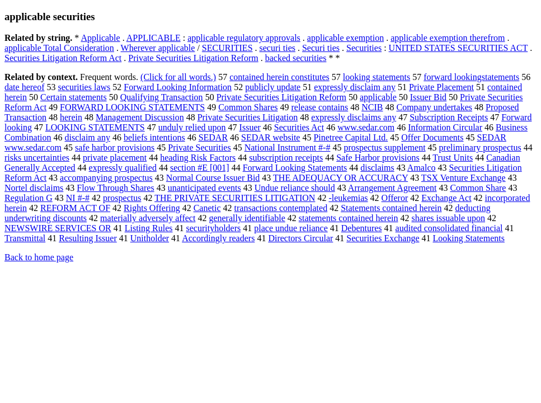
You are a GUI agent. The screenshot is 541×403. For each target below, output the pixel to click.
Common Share (478, 188)
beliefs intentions (154, 137)
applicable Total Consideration (59, 48)
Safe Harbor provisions (377, 157)
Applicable (100, 38)
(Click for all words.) (178, 77)
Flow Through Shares (115, 188)
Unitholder (149, 238)
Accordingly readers (218, 238)
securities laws (84, 87)
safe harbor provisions (114, 147)
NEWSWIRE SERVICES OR (57, 228)
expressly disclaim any (355, 87)
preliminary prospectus (480, 147)
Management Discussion (140, 117)
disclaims (377, 167)
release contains (319, 107)
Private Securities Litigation (247, 117)
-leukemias (348, 198)
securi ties (277, 48)
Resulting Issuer (88, 238)
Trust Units (452, 157)
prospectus (122, 198)
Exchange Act (446, 198)
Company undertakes (434, 107)
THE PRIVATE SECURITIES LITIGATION (234, 198)
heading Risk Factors (198, 157)
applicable (378, 97)
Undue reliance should (295, 188)
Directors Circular (300, 238)
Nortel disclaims (33, 188)
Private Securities (199, 147)
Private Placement (441, 87)
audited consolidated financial (449, 228)
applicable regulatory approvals (243, 38)
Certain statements (73, 97)
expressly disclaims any (353, 117)
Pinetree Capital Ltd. (350, 137)
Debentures (361, 228)
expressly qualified (123, 167)
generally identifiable (247, 218)
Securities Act (299, 127)
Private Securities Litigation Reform (193, 58)
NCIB (372, 107)
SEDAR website (270, 137)
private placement (115, 157)
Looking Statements (469, 238)
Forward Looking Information (178, 87)
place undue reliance (290, 228)
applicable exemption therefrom (448, 38)
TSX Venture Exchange (463, 177)
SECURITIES (227, 48)
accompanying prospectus (106, 177)
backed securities (296, 58)
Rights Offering (152, 208)
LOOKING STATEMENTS (95, 127)
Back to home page (38, 257)
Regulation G (28, 198)
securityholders (213, 228)
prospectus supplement (384, 147)
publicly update (272, 87)
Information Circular (445, 127)
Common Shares (247, 107)
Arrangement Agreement (392, 188)
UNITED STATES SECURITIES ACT (458, 48)
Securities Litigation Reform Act (62, 58)
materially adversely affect (147, 218)
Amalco (421, 167)
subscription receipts (286, 157)
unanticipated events (204, 188)
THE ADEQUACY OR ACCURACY (340, 177)
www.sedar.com (365, 127)
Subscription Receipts (449, 117)
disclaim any (87, 137)
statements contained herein (348, 218)
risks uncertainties (36, 157)
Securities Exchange (382, 238)
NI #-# (78, 198)
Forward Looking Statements (295, 167)
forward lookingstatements (471, 77)
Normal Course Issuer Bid (213, 177)
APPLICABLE (153, 38)
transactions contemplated (281, 208)
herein (71, 117)
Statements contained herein (391, 208)
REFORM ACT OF (75, 208)
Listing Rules (149, 228)
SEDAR (213, 137)
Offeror (395, 198)
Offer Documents (432, 137)
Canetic (207, 208)
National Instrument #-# (287, 147)
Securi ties (321, 48)
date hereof (24, 87)
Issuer (250, 127)
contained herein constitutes (279, 77)
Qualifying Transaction (161, 97)
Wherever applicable (158, 48)
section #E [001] (199, 167)
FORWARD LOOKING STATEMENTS (132, 107)
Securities (364, 48)
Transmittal (24, 238)
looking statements (376, 77)
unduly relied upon (192, 127)
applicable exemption (345, 38)
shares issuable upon (448, 218)
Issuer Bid (428, 97)
